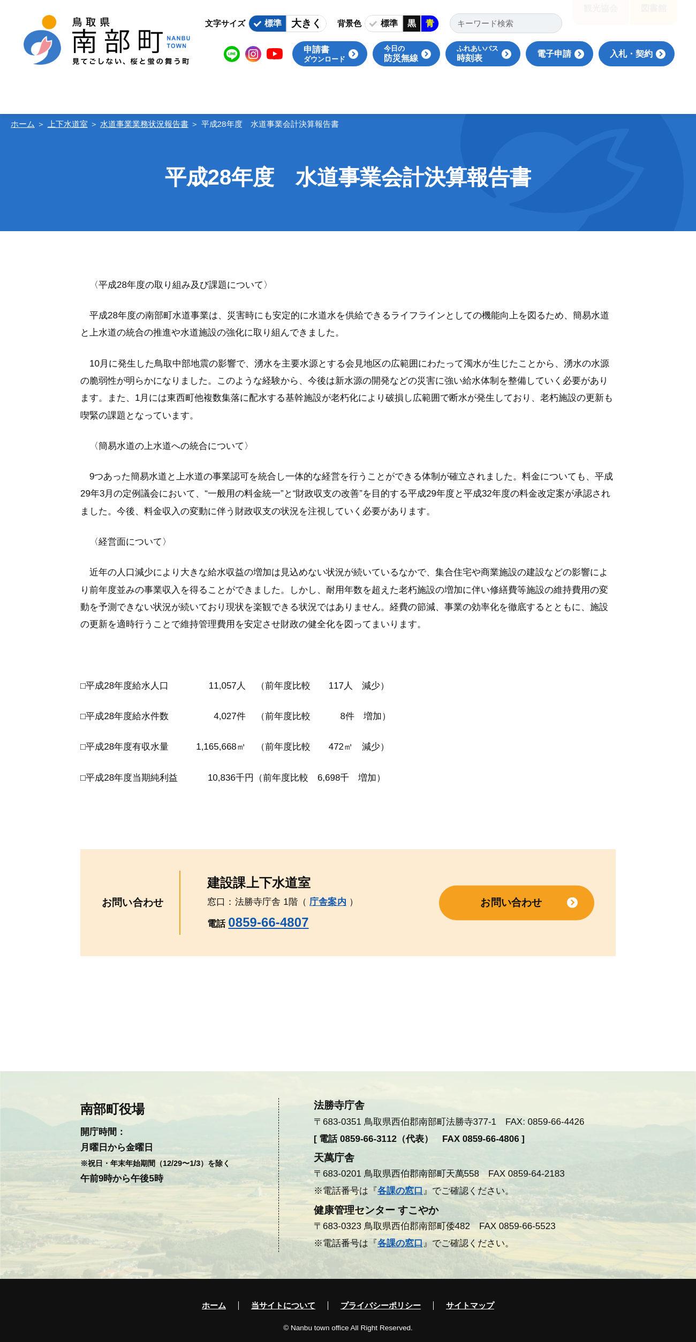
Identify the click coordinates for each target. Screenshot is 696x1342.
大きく (306, 23)
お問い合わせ (511, 902)
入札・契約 (631, 53)
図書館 (654, 15)
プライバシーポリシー (381, 1305)
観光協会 (601, 15)
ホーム (23, 123)
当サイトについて (283, 1305)
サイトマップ (470, 1305)
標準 (273, 23)
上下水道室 (68, 123)
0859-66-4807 (268, 922)
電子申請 (554, 53)
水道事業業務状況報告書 (144, 123)
